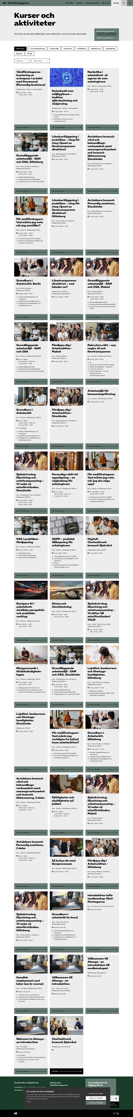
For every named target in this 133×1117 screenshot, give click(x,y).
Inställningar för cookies (96, 1093)
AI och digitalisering (37, 49)
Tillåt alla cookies (96, 1103)
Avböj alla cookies (96, 1098)
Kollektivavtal (96, 49)
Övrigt (29, 54)
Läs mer (28, 1101)
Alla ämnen (20, 49)
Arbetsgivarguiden (92, 3)
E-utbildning (81, 49)
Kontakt (79, 3)
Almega (116, 3)
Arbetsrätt (68, 49)
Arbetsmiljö (54, 49)
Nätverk (19, 54)
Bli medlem (70, 3)
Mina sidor (106, 3)
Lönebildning (110, 49)
